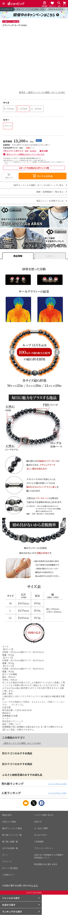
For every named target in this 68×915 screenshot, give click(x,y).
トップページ (6, 9)
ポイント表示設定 (10, 868)
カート (5, 854)
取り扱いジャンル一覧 (12, 834)
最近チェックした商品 (12, 828)
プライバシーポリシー (44, 848)
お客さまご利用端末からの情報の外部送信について (48, 856)
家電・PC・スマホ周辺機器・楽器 (30, 9)
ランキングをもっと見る (57, 783)
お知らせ (38, 821)
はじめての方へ (41, 834)
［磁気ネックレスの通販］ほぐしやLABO (21, 743)
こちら (34, 885)
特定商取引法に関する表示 (45, 864)
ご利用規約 (39, 841)
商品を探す (7, 815)
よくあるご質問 (41, 828)
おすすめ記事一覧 (10, 848)
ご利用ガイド (8, 874)
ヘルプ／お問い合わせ (44, 815)
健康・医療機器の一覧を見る (50, 192)
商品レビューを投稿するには (50, 201)
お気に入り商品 (9, 821)
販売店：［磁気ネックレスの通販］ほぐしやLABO (42, 92)
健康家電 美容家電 (55, 9)
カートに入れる (42, 176)
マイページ (7, 861)
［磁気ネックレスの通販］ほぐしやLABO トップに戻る (38, 185)
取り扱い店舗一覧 (10, 841)
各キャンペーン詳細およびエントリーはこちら (25, 154)
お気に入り (9, 177)
